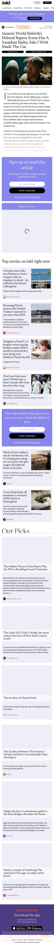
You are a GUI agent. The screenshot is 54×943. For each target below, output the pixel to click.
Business (37, 8)
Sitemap (30, 940)
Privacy (19, 940)
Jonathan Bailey (13, 52)
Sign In (37, 3)
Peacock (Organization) (39, 52)
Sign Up (47, 3)
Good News (18, 8)
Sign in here (35, 197)
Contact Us (38, 940)
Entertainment (23, 27)
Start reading (35, 18)
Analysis (46, 8)
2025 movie (35, 97)
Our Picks (28, 8)
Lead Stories (6, 8)
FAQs (25, 940)
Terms (14, 940)
